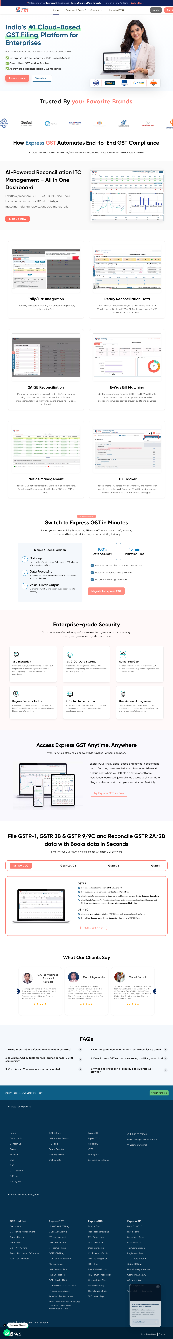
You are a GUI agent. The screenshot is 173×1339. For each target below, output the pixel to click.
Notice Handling (96, 1285)
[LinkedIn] (129, 1165)
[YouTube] (129, 1177)
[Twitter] (129, 1159)
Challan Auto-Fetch (98, 1253)
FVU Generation (96, 1237)
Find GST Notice (57, 1275)
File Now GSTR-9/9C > (93, 928)
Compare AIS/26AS (136, 1275)
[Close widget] (158, 1285)
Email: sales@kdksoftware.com (142, 1139)
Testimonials (16, 1138)
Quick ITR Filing (134, 1264)
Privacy (162, 1334)
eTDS (90, 1149)
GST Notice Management (22, 1231)
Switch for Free (159, 1093)
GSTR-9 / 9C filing (18, 1248)
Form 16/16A (94, 1226)
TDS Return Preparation (99, 1275)
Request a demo (17, 78)
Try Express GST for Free (109, 793)
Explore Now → (138, 3)
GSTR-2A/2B (68, 865)
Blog (12, 1160)
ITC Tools (53, 1144)
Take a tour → (42, 78)
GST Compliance (57, 1242)
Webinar (14, 1154)
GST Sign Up (16, 1181)
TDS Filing (93, 1264)
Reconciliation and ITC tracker (24, 1253)
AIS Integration (134, 1280)
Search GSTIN (116, 10)
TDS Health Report (97, 1296)
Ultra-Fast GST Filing (59, 1226)
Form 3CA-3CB (134, 1226)
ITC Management (57, 1237)
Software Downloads (98, 1160)
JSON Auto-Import (136, 1258)
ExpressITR (93, 1133)
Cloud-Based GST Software (62, 1285)
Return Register (56, 1149)
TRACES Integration (97, 1258)
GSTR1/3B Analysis (58, 1231)
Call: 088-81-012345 (137, 1134)
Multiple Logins (56, 1264)
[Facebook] (129, 1153)
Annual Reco (16, 1242)
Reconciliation (17, 1237)
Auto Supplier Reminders (61, 1296)
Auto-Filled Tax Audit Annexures (64, 1301)
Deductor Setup (96, 1248)
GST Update (55, 1160)
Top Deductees (95, 1242)
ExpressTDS (93, 1138)
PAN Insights (133, 1231)
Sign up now (17, 219)
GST (12, 1165)
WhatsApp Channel (137, 1145)
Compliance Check (97, 1291)
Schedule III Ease (135, 1237)
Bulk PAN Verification (98, 1269)
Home (56, 10)
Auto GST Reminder (19, 1258)
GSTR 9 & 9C (20, 865)
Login (156, 10)
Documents (15, 1226)
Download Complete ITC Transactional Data (61, 1307)
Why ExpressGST (57, 1154)
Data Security (134, 1242)
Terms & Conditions (148, 1334)
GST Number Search (59, 1138)
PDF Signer (93, 1154)
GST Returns (55, 1133)
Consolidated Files (97, 1280)
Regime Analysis (135, 1253)
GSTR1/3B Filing (56, 1253)
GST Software (16, 1170)
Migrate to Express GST (106, 591)
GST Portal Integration (60, 1258)
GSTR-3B (113, 865)
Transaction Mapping (98, 1231)
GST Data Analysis (58, 1269)
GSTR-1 (155, 865)
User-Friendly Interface (138, 1269)
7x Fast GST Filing (57, 1248)
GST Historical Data (58, 1280)
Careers (13, 1149)
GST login (14, 1176)
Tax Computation (136, 1248)
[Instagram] (129, 1171)
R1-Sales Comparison (59, 1291)
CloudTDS (93, 1144)
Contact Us (96, 10)
